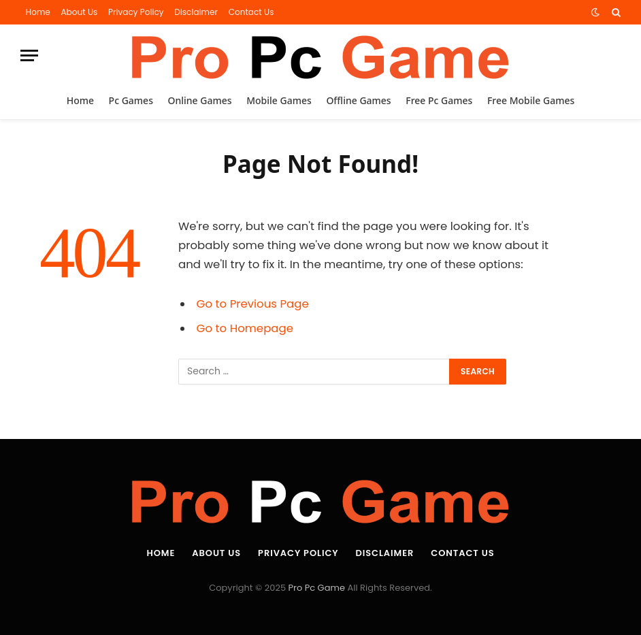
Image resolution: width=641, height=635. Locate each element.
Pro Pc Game (317, 587)
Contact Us (251, 12)
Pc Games (131, 100)
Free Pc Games (439, 100)
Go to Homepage (245, 328)
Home (38, 12)
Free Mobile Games (530, 100)
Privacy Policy (136, 12)
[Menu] (29, 55)
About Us (79, 12)
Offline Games (358, 100)
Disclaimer (196, 12)
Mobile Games (279, 100)
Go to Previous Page (253, 304)
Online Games (200, 100)
